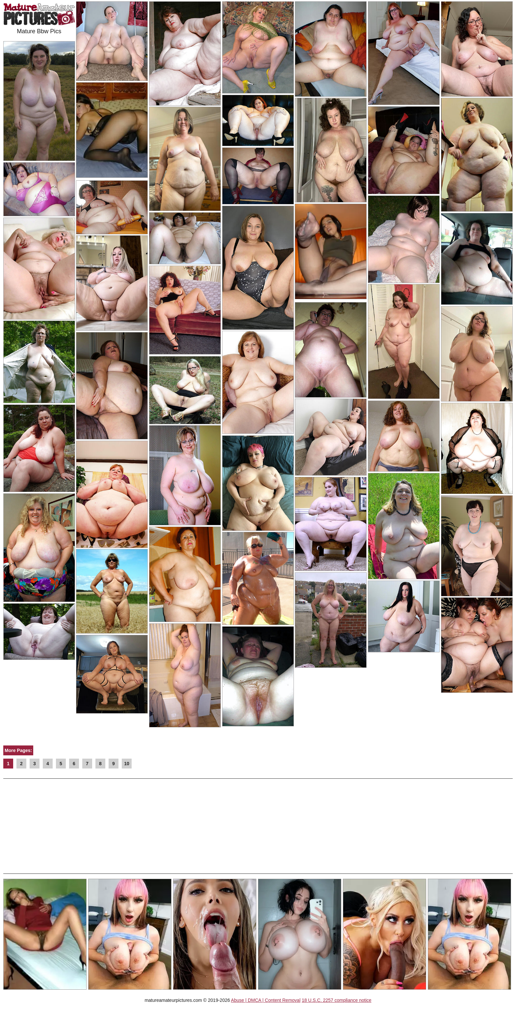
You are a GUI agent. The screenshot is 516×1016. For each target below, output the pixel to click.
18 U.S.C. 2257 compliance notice (337, 1000)
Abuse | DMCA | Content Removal (265, 1000)
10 (126, 763)
